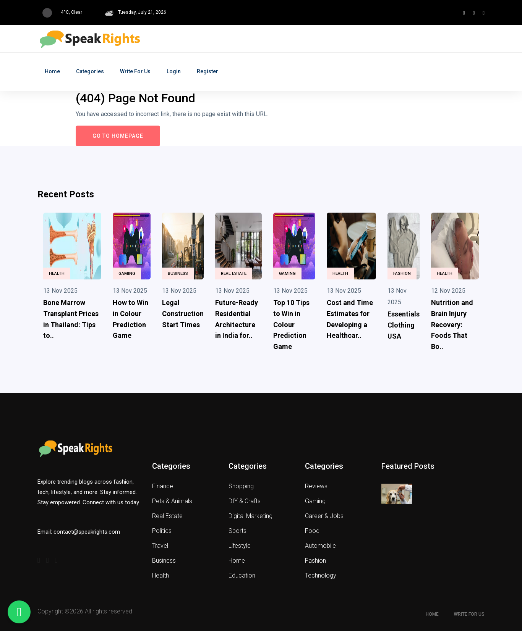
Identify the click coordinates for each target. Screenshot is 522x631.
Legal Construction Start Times (183, 314)
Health (57, 273)
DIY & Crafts (245, 501)
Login (174, 71)
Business (178, 273)
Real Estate (233, 273)
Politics (162, 530)
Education (242, 575)
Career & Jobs (324, 516)
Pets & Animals (172, 501)
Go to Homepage (117, 136)
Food (312, 530)
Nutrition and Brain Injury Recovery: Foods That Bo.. (452, 324)
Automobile (320, 545)
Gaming (126, 273)
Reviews (316, 486)
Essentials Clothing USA (403, 325)
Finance (162, 486)
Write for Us (135, 71)
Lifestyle (240, 545)
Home (52, 71)
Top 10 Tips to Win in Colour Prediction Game (291, 324)
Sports (237, 530)
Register (207, 71)
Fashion (402, 273)
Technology (320, 575)
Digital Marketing (250, 516)
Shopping (241, 486)
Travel (160, 545)
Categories (90, 71)
